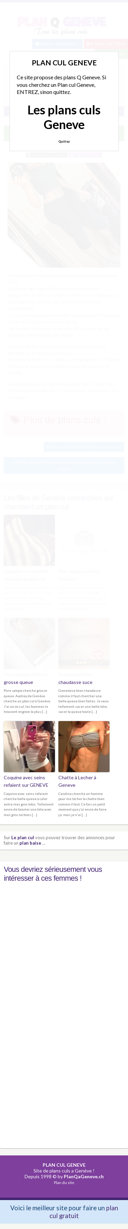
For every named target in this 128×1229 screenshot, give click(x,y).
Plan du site (64, 1182)
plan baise (30, 843)
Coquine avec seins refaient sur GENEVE (26, 781)
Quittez (64, 141)
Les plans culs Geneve (64, 117)
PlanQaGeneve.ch (84, 1176)
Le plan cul (22, 837)
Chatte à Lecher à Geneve (77, 781)
